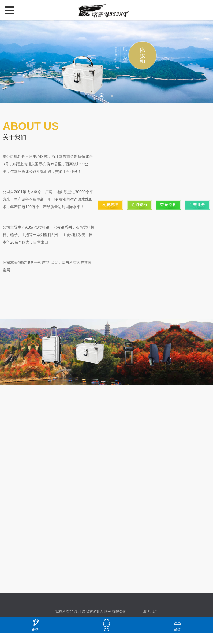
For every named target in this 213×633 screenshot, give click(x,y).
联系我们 (150, 611)
